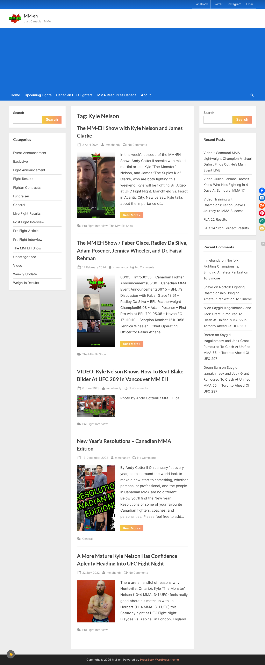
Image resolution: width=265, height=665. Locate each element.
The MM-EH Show (121, 225)
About (146, 95)
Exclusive (20, 161)
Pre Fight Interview (95, 225)
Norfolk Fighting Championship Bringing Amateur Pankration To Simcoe (227, 293)
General (87, 538)
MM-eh (31, 15)
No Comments (137, 144)
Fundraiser (21, 196)
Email (249, 4)
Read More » (133, 215)
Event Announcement (29, 153)
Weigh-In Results (26, 283)
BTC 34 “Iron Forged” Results (226, 228)
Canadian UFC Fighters (74, 95)
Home (15, 95)
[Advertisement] (132, 59)
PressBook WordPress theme (159, 659)
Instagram (234, 4)
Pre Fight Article (25, 231)
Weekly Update (25, 274)
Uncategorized (24, 257)
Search (18, 113)
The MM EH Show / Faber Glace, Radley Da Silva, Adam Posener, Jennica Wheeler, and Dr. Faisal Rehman (132, 250)
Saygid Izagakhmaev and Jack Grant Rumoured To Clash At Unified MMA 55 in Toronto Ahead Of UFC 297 (226, 347)
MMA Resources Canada (116, 95)
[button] (262, 191)
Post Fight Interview (28, 222)
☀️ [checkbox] (10, 654)
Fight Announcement (29, 170)
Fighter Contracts (27, 187)
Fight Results (23, 179)
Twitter (217, 4)
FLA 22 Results (215, 219)
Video (17, 265)
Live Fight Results (27, 213)
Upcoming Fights (38, 95)
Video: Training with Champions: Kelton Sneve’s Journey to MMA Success (224, 205)
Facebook (201, 4)
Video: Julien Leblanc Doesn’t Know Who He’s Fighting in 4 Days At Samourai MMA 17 (226, 185)
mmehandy (113, 144)
